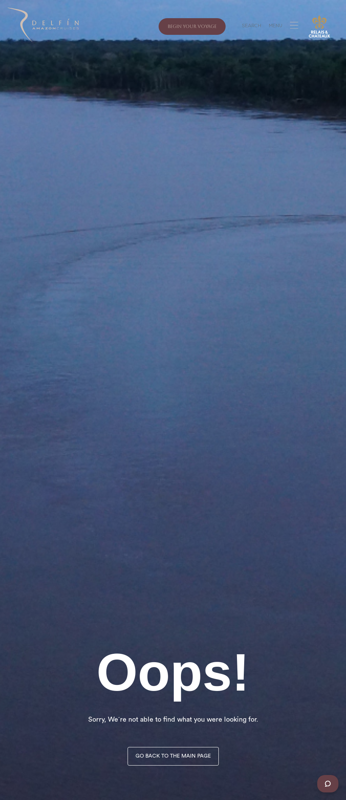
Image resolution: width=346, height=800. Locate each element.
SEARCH (251, 26)
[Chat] (327, 783)
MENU (275, 26)
